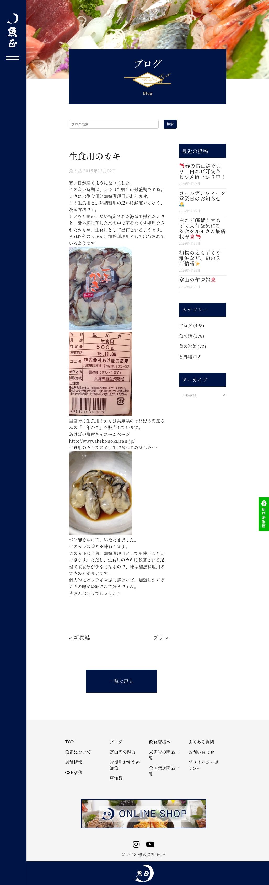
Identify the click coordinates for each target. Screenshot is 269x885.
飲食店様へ (160, 742)
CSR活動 (73, 772)
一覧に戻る (121, 681)
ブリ (158, 637)
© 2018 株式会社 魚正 (143, 854)
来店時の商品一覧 (164, 755)
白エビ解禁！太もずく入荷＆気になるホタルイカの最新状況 (202, 228)
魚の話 (75, 171)
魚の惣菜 (187, 346)
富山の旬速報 (197, 279)
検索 (170, 124)
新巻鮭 (81, 637)
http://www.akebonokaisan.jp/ (102, 441)
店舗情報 (73, 762)
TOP (69, 742)
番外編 (185, 357)
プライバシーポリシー (203, 765)
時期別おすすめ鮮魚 (125, 765)
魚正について (78, 752)
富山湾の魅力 (123, 752)
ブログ (185, 325)
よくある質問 (201, 742)
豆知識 (116, 778)
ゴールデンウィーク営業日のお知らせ (202, 198)
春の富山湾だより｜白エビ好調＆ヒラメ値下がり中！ (202, 171)
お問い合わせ (201, 752)
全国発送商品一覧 (164, 771)
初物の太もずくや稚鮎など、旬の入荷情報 (200, 258)
